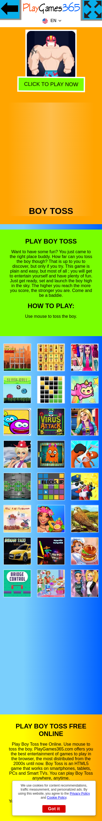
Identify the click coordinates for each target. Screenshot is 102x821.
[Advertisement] (50, 153)
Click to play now (50, 84)
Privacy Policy (80, 793)
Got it (54, 808)
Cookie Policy (56, 797)
